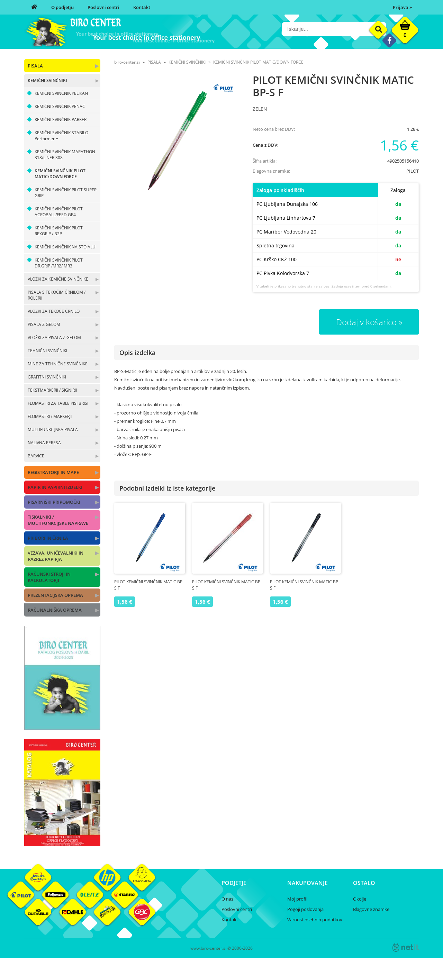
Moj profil (297, 899)
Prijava (402, 7)
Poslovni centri (103, 7)
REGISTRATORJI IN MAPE (53, 472)
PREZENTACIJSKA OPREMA (55, 595)
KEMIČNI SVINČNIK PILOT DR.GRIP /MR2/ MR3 (59, 263)
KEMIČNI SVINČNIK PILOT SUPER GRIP (66, 193)
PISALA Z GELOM (44, 324)
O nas (227, 899)
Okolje (359, 899)
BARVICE (36, 456)
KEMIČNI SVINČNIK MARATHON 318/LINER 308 (65, 155)
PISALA (35, 66)
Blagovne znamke (371, 909)
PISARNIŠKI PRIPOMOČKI (54, 502)
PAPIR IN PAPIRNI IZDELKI (55, 487)
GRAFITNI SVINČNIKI (47, 377)
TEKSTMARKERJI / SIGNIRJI (52, 390)
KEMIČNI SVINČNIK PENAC (60, 106)
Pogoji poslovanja (305, 909)
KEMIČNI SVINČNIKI (47, 80)
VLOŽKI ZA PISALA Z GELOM (54, 337)
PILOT (412, 171)
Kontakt (141, 7)
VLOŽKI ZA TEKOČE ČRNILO (54, 311)
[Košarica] (405, 32)
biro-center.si (127, 62)
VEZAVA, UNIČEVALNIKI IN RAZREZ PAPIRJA (55, 556)
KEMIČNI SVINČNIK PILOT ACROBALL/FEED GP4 (59, 212)
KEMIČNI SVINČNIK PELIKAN (61, 93)
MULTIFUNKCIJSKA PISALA (53, 429)
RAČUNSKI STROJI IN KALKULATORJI (49, 577)
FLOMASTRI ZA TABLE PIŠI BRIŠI (58, 403)
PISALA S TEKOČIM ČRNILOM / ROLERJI (56, 295)
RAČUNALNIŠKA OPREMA (55, 610)
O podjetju (62, 7)
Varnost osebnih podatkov (314, 919)
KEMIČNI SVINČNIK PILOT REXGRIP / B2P (59, 231)
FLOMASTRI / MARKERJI (50, 416)
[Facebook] (389, 40)
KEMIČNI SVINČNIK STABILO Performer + (61, 136)
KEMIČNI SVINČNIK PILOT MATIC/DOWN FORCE (60, 174)
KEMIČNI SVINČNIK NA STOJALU (65, 247)
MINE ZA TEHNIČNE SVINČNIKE (58, 364)
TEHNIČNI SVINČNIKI (47, 351)
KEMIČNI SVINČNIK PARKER (61, 119)
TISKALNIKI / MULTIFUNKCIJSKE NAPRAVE (58, 520)
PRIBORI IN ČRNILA (48, 538)
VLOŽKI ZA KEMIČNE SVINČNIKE (58, 279)
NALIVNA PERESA (44, 443)
